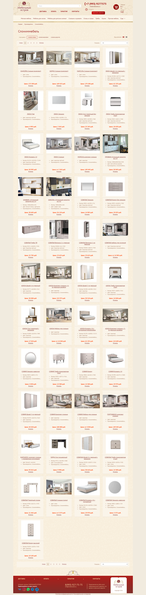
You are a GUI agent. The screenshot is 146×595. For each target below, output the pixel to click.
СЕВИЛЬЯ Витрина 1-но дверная (87, 243)
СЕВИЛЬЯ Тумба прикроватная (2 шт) (115, 458)
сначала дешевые (43, 37)
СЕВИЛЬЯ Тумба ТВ (30, 243)
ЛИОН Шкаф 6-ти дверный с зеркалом (115, 72)
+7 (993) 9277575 (96, 3)
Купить (30, 86)
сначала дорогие (55, 37)
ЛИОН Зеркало (59, 114)
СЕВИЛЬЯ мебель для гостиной (115, 243)
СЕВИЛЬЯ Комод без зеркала (115, 200)
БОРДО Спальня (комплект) (59, 71)
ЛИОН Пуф (30, 114)
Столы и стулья (88, 18)
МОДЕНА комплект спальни (87, 157)
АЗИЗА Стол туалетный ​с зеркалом (30, 329)
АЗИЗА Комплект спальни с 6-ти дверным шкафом (59, 286)
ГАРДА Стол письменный (59, 457)
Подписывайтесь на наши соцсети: (27, 586)
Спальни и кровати (75, 18)
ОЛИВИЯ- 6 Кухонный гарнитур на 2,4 (30, 200)
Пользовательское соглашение (82, 594)
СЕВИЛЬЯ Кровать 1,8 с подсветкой (87, 501)
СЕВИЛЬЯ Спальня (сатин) (59, 500)
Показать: (97, 43)
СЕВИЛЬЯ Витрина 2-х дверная (59, 243)
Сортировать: (22, 37)
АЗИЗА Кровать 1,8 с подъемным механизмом (87, 329)
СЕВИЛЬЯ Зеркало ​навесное (115, 500)
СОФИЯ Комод (87, 371)
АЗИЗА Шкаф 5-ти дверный (87, 286)
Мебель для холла (39, 18)
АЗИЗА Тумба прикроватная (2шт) (115, 286)
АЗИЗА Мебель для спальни (59, 328)
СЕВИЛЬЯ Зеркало (87, 200)
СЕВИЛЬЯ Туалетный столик (30, 500)
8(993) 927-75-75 (73, 584)
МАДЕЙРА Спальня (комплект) (31, 71)
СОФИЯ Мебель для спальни (87, 414)
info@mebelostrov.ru (95, 6)
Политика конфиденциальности (64, 594)
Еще (123, 18)
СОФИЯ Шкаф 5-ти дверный (30, 414)
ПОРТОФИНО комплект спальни (115, 415)
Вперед (41, 43)
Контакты (75, 11)
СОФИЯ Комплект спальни (59, 414)
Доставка (42, 11)
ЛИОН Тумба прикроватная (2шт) (115, 114)
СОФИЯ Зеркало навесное (31, 371)
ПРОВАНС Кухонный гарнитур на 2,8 (115, 157)
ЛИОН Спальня (59, 157)
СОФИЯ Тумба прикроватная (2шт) (59, 372)
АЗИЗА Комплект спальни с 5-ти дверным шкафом (115, 329)
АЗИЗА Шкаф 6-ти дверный (30, 286)
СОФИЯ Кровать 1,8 (115, 371)
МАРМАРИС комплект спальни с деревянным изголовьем (30, 458)
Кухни (104, 18)
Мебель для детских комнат (57, 18)
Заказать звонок (98, 13)
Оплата (53, 11)
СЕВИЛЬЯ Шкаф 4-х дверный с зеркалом (87, 458)
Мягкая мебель (26, 18)
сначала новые (32, 37)
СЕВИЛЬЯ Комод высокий (30, 543)
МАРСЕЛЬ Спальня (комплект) (87, 71)
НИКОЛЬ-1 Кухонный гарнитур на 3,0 (59, 200)
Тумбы (98, 18)
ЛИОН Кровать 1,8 (30, 157)
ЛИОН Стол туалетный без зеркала (87, 114)
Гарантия (64, 11)
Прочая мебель (113, 18)
